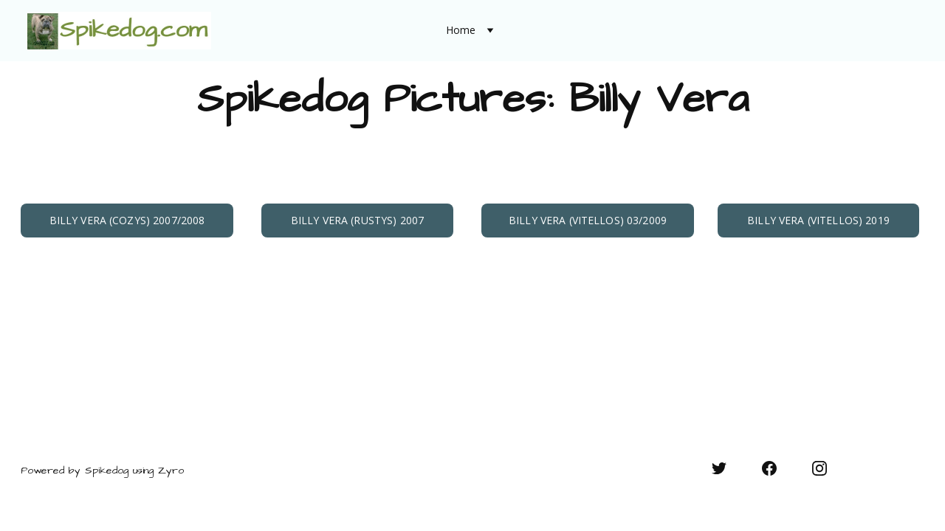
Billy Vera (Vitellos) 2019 (818, 220)
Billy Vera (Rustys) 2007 (357, 220)
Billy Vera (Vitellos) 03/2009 (588, 220)
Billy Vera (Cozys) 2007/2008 (127, 220)
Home (460, 30)
